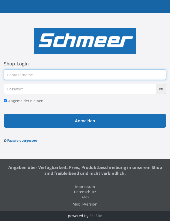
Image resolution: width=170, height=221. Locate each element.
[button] (20, 140)
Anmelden (85, 121)
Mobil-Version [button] (85, 204)
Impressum (85, 186)
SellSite (95, 215)
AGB (85, 196)
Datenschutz (85, 191)
